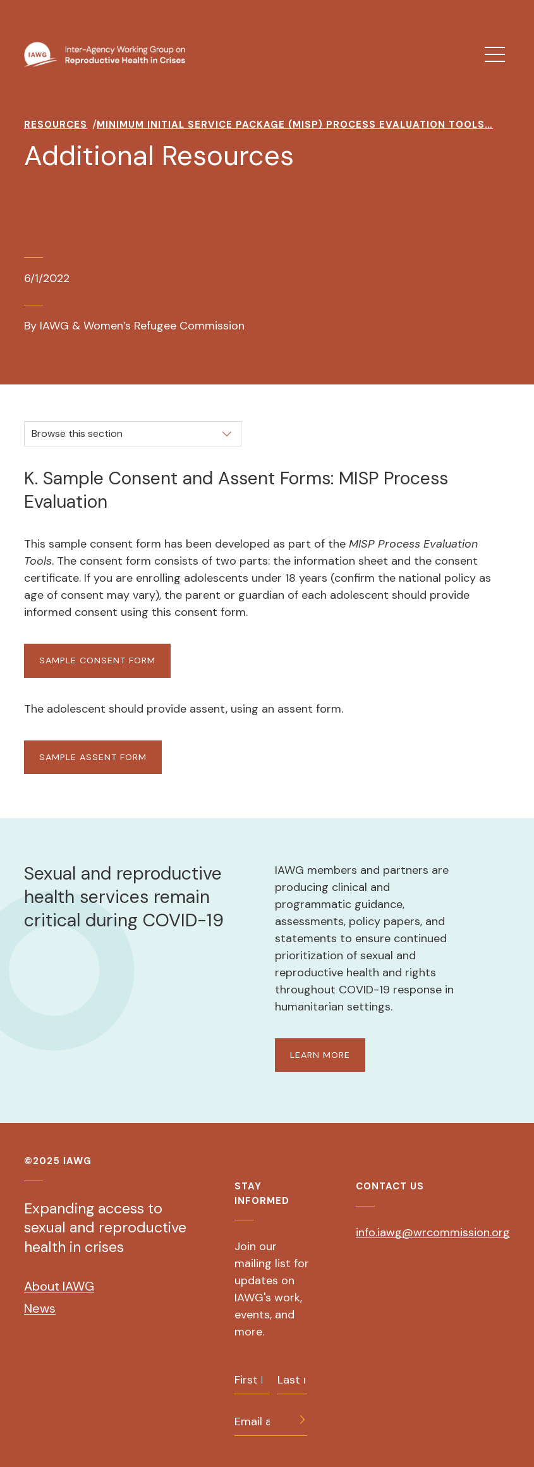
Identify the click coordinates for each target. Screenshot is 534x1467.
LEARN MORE (320, 1054)
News (40, 1308)
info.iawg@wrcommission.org (433, 1232)
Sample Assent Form (93, 757)
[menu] (495, 54)
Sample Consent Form (97, 660)
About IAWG (59, 1286)
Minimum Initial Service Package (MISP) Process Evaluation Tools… (295, 124)
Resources (55, 124)
